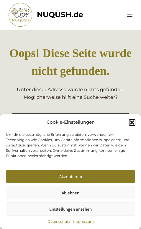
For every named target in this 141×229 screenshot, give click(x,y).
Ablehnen (70, 193)
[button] (132, 122)
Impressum (83, 221)
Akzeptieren (70, 176)
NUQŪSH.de (60, 14)
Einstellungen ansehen (70, 209)
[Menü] (129, 14)
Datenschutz (58, 221)
